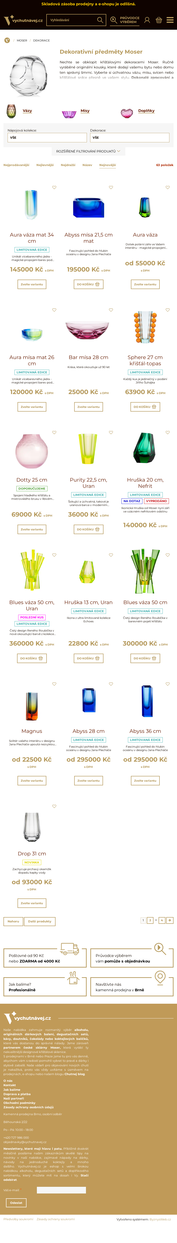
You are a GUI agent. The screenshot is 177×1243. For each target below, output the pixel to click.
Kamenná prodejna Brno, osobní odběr (32, 1131)
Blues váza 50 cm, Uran (31, 613)
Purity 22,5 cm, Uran (88, 488)
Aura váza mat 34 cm (32, 238)
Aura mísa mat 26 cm (31, 363)
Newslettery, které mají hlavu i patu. (32, 1165)
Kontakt (9, 1102)
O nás (7, 1098)
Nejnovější (107, 165)
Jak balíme (11, 1106)
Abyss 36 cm (145, 742)
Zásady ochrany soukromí (56, 1236)
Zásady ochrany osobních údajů (28, 1124)
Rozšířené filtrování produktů (88, 151)
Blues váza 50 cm (145, 610)
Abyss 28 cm (89, 742)
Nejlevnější (45, 165)
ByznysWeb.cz (160, 1236)
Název (87, 165)
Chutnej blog (75, 1091)
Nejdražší (68, 165)
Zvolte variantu (32, 285)
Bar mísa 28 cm (88, 360)
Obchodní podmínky (19, 1120)
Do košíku (88, 285)
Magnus (31, 742)
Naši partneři (13, 1115)
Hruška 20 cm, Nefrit (145, 488)
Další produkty (39, 937)
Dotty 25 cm (31, 485)
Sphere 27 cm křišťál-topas (145, 363)
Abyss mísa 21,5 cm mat (89, 238)
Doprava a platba (17, 1111)
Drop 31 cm (32, 867)
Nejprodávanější (16, 165)
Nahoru (13, 937)
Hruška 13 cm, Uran (88, 610)
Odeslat (48, 1219)
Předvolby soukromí (18, 1236)
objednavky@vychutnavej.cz (25, 1159)
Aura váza (145, 235)
